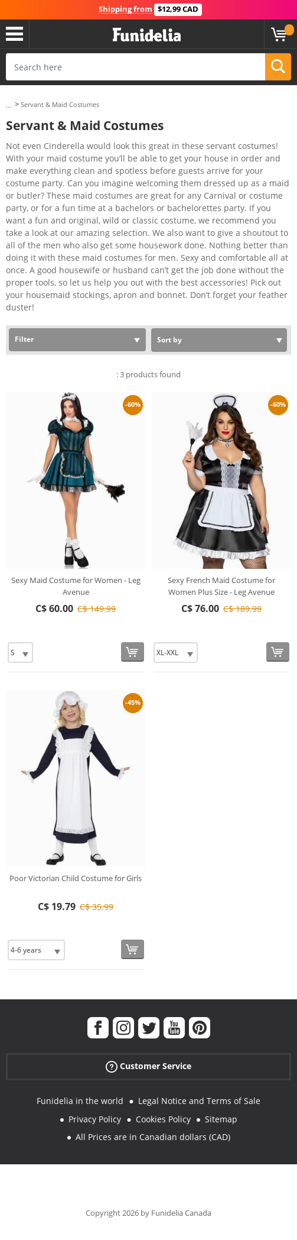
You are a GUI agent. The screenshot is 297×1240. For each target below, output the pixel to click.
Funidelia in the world (80, 1100)
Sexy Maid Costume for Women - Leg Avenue (76, 586)
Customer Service (148, 1066)
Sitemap (221, 1119)
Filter (24, 339)
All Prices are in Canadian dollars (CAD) (153, 1136)
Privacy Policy (94, 1119)
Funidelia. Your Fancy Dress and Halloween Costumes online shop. (147, 35)
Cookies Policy (163, 1119)
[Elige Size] (20, 652)
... (8, 105)
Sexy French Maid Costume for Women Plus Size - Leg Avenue (221, 586)
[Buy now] (132, 652)
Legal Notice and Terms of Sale (199, 1100)
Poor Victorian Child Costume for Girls (75, 878)
